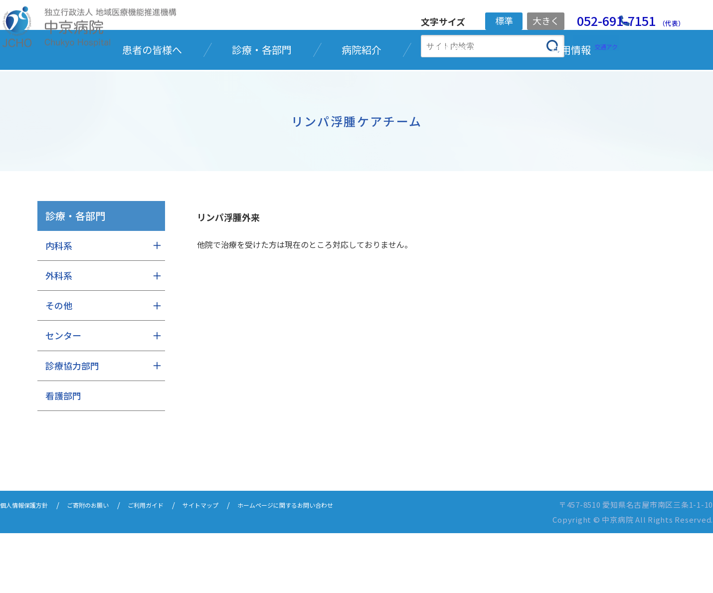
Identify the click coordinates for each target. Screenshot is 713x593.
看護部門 (63, 455)
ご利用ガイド (172, 564)
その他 (58, 365)
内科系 (58, 305)
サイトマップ (236, 564)
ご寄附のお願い (105, 564)
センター (63, 395)
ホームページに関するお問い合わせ (337, 564)
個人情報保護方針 (30, 564)
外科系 (58, 335)
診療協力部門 (72, 425)
